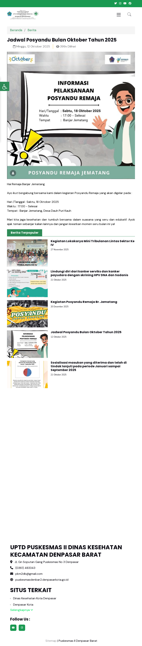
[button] (129, 15)
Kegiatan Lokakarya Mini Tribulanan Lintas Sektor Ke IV (92, 243)
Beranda (16, 30)
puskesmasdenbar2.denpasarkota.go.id (39, 580)
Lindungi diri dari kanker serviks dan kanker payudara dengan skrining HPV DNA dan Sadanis (89, 273)
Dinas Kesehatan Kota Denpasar (34, 598)
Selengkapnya (21, 610)
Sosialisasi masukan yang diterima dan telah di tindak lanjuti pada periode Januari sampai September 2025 (89, 366)
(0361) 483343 (25, 568)
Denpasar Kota (23, 605)
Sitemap (51, 641)
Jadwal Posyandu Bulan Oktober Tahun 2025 (86, 332)
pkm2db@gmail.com (29, 574)
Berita (32, 30)
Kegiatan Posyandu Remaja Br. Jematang (84, 302)
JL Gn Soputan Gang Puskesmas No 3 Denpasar (47, 562)
